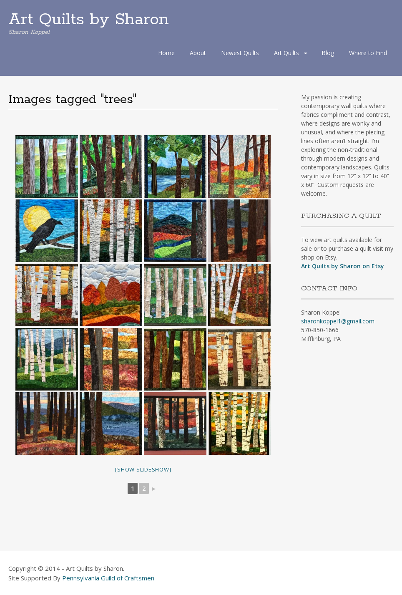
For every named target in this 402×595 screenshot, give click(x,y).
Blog (328, 53)
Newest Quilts (240, 53)
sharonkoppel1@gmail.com (337, 321)
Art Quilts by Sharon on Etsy (342, 266)
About (198, 53)
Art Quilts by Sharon (88, 19)
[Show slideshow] (143, 469)
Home (166, 53)
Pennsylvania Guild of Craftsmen (108, 578)
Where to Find (368, 53)
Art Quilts (286, 53)
